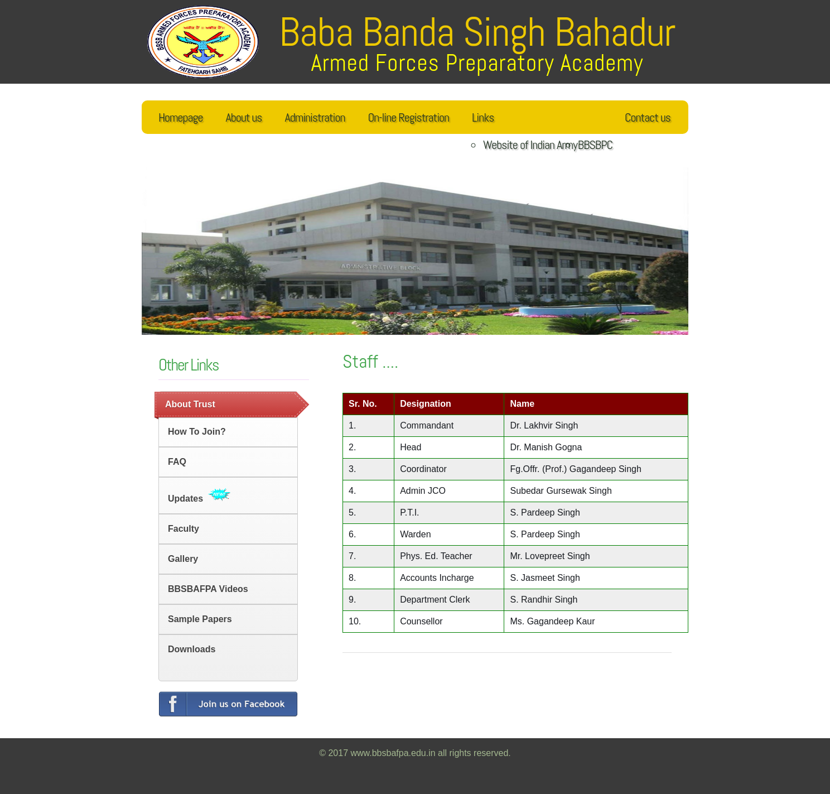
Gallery (183, 559)
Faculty (183, 528)
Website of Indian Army (530, 144)
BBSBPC (595, 144)
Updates (199, 495)
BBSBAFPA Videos (208, 589)
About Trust (190, 404)
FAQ (177, 461)
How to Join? (197, 431)
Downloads (191, 649)
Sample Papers (200, 619)
